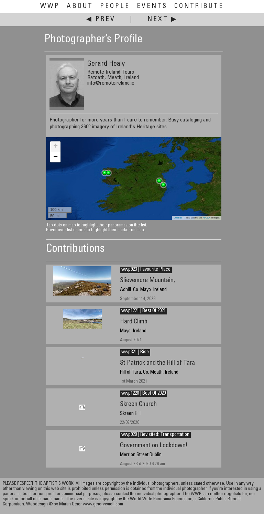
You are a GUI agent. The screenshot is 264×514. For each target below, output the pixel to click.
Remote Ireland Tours (110, 72)
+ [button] (55, 146)
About (80, 6)
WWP (50, 6)
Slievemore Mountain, (147, 280)
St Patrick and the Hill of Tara (157, 363)
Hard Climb (133, 322)
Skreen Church (138, 404)
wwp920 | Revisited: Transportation (155, 434)
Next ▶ (162, 19)
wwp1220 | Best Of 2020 (143, 393)
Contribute (199, 6)
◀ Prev (101, 19)
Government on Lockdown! (154, 445)
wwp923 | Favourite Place (145, 269)
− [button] (55, 157)
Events (152, 6)
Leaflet (178, 217)
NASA (206, 217)
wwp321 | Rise (135, 352)
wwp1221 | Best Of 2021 (143, 311)
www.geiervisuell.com (103, 504)
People (115, 6)
